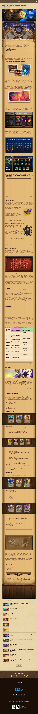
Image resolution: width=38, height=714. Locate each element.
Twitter (8, 175)
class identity (25, 381)
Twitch (11, 175)
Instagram (24, 175)
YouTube (14, 175)
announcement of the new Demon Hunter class (23, 580)
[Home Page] (19, 1)
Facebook (18, 175)
